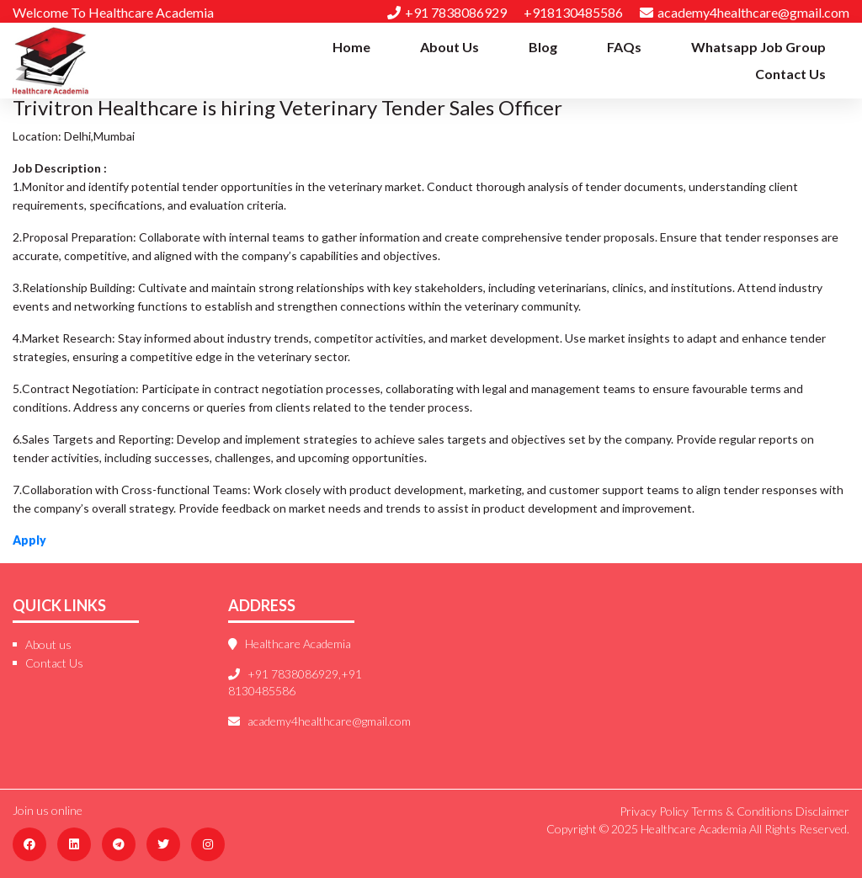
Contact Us (790, 74)
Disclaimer (822, 811)
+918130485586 (573, 12)
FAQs (624, 47)
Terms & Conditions (742, 811)
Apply (29, 540)
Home (351, 47)
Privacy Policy (654, 811)
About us (48, 644)
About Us (449, 47)
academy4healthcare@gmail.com (744, 12)
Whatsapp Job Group (758, 47)
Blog (543, 47)
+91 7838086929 (447, 12)
